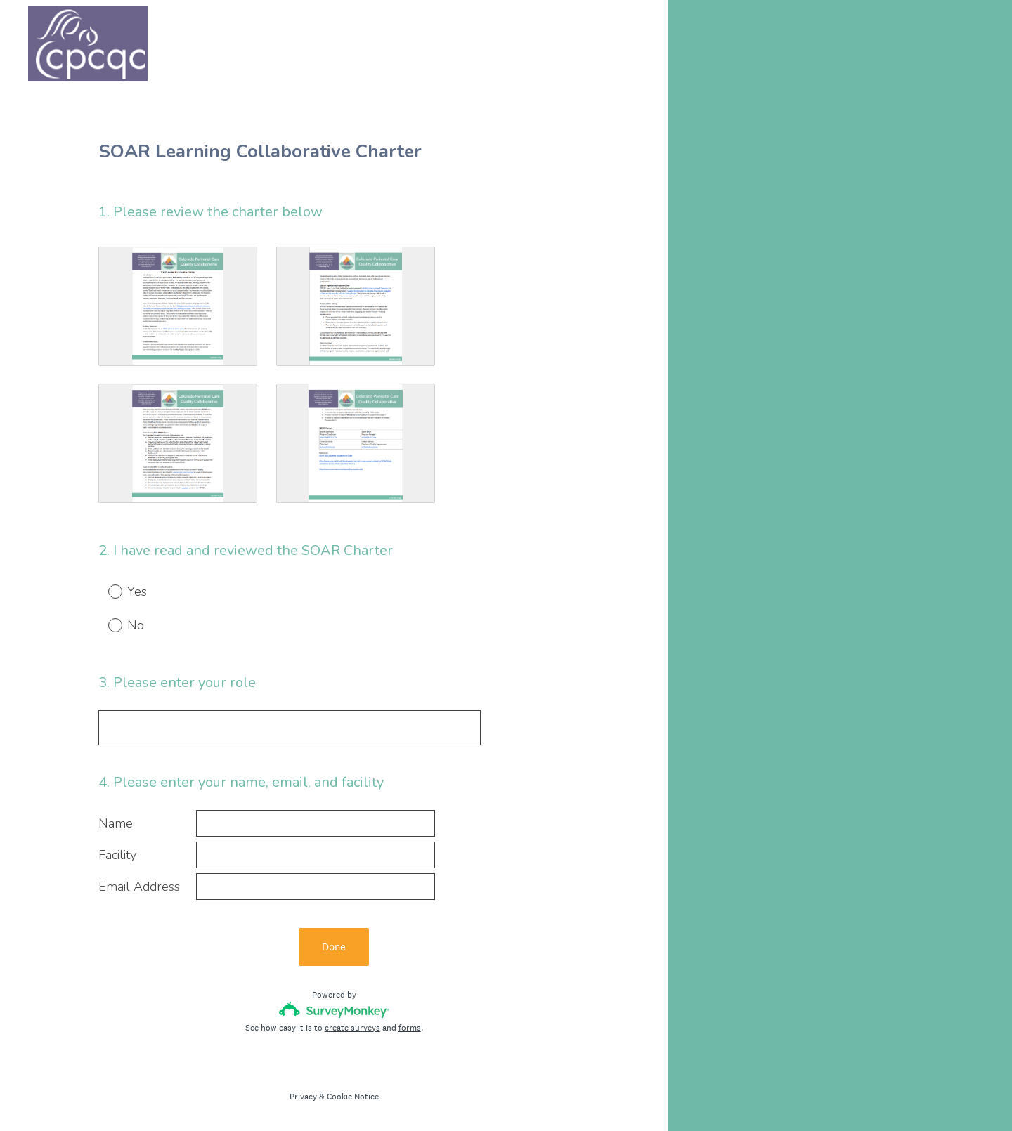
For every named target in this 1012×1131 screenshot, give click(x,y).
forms (409, 1027)
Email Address (139, 887)
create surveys (352, 1027)
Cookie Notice (353, 1096)
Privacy (303, 1096)
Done (334, 946)
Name (115, 824)
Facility (117, 855)
